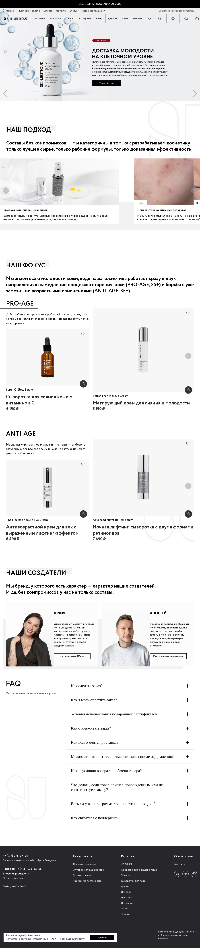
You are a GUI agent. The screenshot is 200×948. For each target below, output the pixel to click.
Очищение (56, 18)
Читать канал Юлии (72, 656)
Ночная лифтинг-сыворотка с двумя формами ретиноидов (143, 530)
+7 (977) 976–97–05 (15, 855)
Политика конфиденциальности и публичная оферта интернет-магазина (176, 935)
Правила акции (82, 875)
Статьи (74, 11)
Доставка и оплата (29, 11)
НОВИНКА (40, 18)
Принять (102, 937)
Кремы (99, 18)
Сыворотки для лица (133, 880)
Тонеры (70, 18)
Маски (125, 18)
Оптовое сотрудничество (88, 869)
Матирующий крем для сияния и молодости (141, 403)
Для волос (127, 903)
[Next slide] (188, 356)
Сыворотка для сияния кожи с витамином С (39, 400)
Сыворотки (85, 18)
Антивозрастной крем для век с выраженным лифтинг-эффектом (42, 530)
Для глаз (112, 18)
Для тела (126, 897)
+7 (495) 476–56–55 (28, 868)
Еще (148, 18)
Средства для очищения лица (139, 869)
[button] (5, 93)
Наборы (137, 18)
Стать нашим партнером (168, 656)
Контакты (61, 11)
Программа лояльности (93, 11)
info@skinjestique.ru (16, 873)
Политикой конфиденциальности (67, 939)
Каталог (48, 11)
